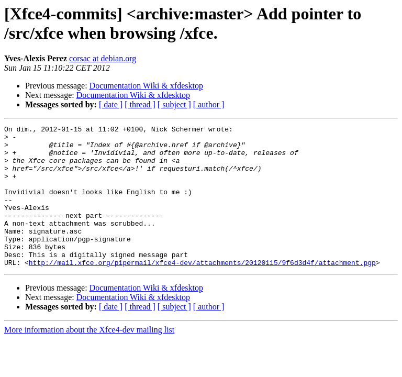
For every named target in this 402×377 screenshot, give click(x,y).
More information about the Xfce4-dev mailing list (89, 357)
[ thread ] (140, 104)
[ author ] (209, 104)
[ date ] (110, 104)
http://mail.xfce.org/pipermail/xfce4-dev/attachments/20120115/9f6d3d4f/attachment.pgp (202, 290)
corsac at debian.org (102, 58)
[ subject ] (174, 104)
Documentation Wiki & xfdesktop (146, 85)
